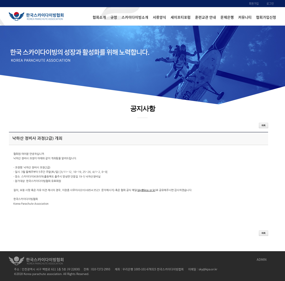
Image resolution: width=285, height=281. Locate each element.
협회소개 (99, 17)
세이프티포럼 (181, 17)
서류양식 (159, 17)
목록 (263, 125)
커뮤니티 (245, 17)
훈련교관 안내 (205, 17)
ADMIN (262, 259)
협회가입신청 (266, 17)
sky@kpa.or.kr (146, 190)
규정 (113, 17)
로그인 (270, 4)
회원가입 (254, 4)
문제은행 (227, 17)
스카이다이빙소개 (135, 17)
